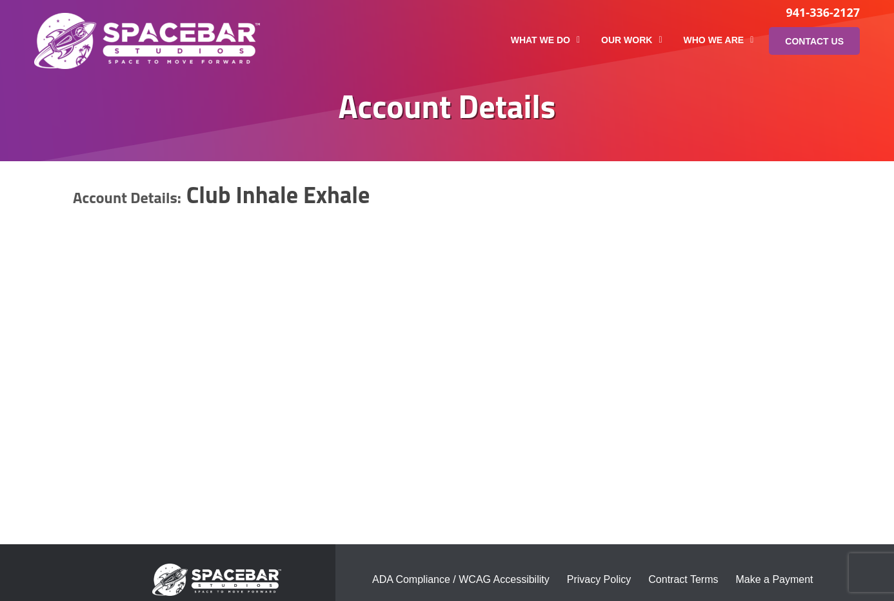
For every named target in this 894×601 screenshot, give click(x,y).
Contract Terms (683, 579)
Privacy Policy (599, 579)
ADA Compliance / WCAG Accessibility (461, 579)
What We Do (545, 40)
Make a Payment (774, 579)
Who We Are (719, 40)
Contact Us (814, 41)
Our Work (631, 40)
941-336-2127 (823, 12)
